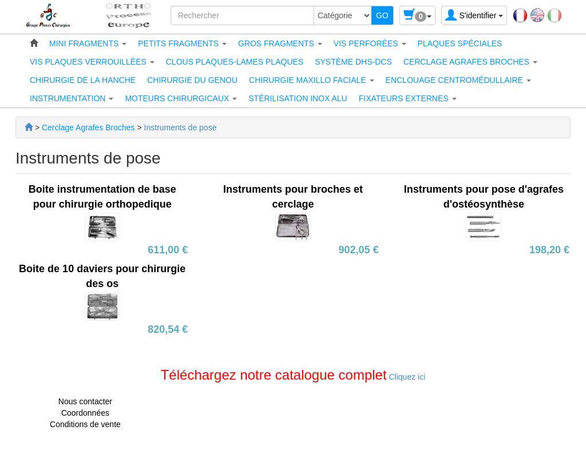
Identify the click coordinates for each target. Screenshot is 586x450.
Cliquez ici (406, 376)
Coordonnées (85, 412)
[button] (87, 43)
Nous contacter (85, 401)
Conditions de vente (85, 424)
